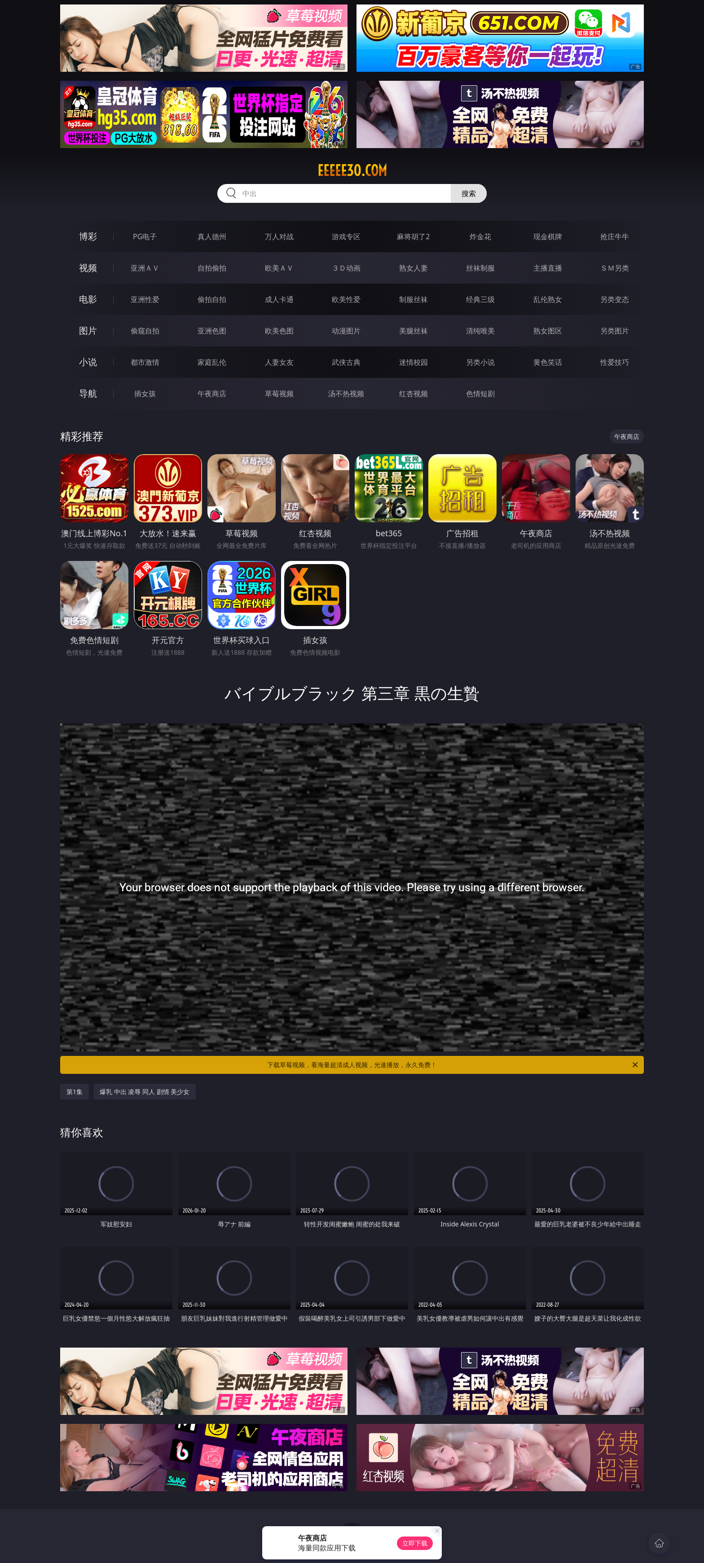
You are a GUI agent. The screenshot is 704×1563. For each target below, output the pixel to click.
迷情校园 (413, 362)
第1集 (74, 1091)
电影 (88, 299)
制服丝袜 (413, 299)
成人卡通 (279, 299)
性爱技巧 (614, 362)
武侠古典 (346, 362)
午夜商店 (212, 393)
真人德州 (212, 236)
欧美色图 (279, 331)
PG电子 (145, 236)
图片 (88, 330)
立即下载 (414, 1543)
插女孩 (145, 393)
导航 (88, 393)
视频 (88, 268)
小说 (88, 362)
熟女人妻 (413, 268)
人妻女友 (279, 362)
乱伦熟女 (547, 299)
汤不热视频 (346, 393)
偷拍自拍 (212, 299)
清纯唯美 (480, 331)
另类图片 (614, 331)
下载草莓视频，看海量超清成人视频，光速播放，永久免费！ (453, 1065)
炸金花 (480, 236)
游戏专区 (346, 236)
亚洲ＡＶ (145, 268)
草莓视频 (279, 393)
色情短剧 (480, 393)
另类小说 (480, 362)
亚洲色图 (212, 331)
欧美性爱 (346, 299)
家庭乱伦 (212, 362)
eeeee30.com (352, 171)
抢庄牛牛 (614, 236)
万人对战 (279, 236)
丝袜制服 (480, 268)
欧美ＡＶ (279, 268)
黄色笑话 (547, 362)
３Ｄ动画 (346, 268)
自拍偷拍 (212, 268)
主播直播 (547, 268)
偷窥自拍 (145, 331)
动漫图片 (346, 331)
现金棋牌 (547, 236)
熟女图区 (547, 331)
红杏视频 (413, 393)
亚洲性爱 (145, 299)
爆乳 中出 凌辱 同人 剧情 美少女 (144, 1091)
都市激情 (145, 362)
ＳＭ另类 (614, 268)
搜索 (469, 193)
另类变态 (614, 299)
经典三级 (480, 299)
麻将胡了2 (413, 236)
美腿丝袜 (413, 331)
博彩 (88, 236)
